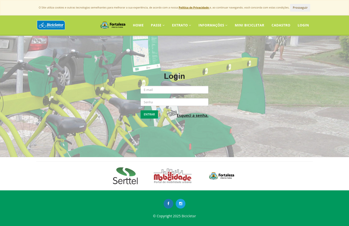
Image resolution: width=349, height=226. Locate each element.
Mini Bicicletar (249, 25)
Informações (213, 25)
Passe (158, 25)
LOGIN (303, 25)
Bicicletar (189, 216)
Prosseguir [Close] (300, 8)
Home (138, 25)
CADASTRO (280, 25)
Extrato (181, 25)
